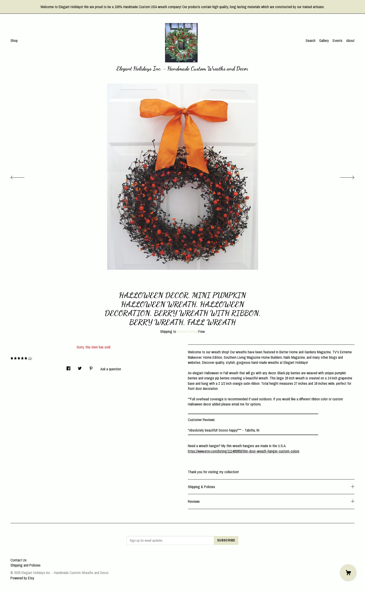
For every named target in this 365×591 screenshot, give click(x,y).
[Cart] (348, 572)
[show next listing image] (343, 176)
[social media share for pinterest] (91, 366)
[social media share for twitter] (80, 366)
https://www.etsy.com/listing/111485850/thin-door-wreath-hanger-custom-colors (243, 451)
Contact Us (18, 560)
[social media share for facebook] (68, 366)
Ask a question (110, 368)
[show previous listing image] (22, 176)
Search (310, 40)
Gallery (324, 40)
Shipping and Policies (25, 565)
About (350, 40)
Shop (14, 40)
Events (337, 40)
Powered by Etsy (22, 578)
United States (187, 331)
